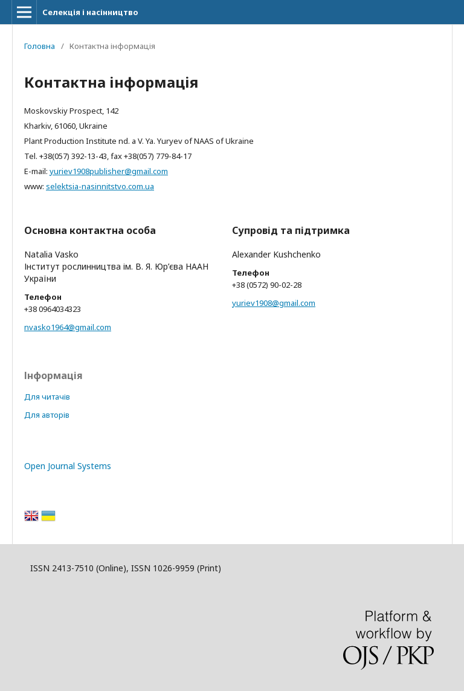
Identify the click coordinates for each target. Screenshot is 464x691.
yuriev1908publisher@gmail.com (109, 171)
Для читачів (47, 396)
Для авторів (46, 414)
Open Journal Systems (67, 466)
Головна (39, 46)
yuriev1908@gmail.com (273, 302)
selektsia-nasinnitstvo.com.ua (100, 186)
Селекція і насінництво (90, 12)
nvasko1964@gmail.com (67, 327)
